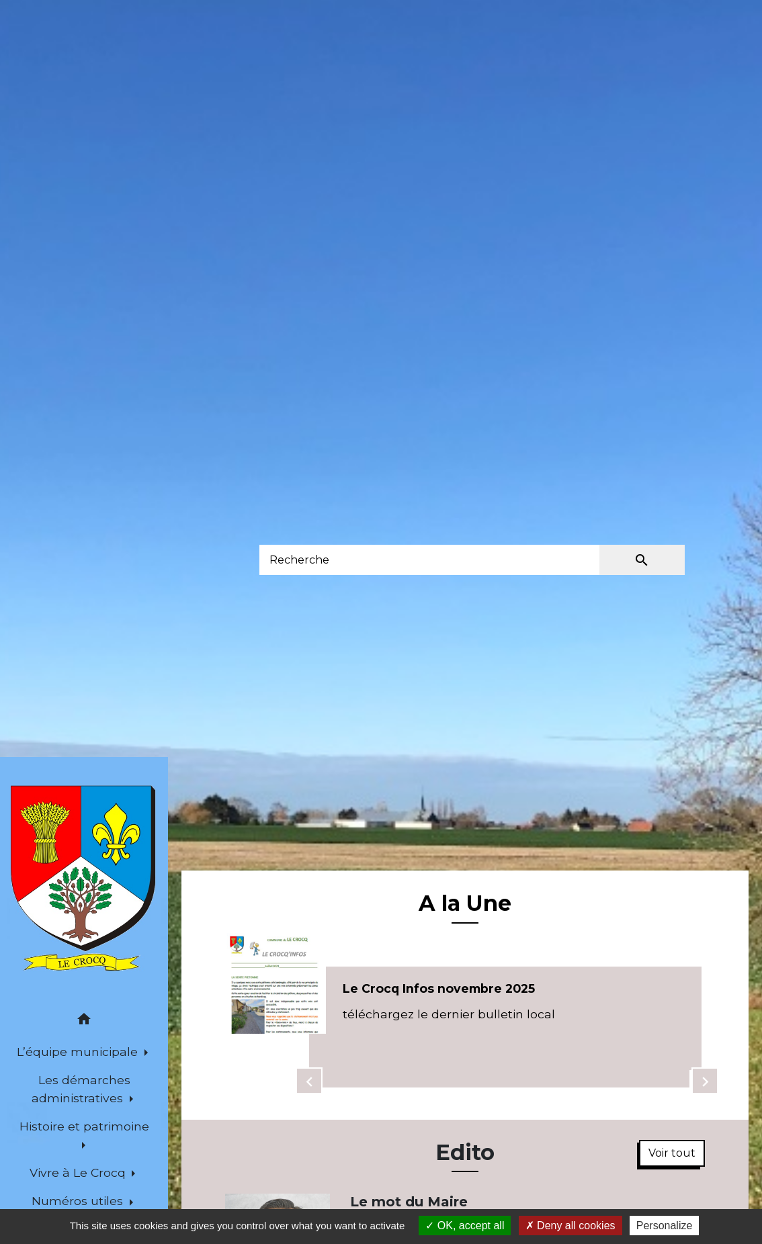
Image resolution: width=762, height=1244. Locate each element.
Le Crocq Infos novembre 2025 (439, 988)
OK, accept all (464, 1225)
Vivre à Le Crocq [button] (79, 1172)
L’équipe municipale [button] (79, 1052)
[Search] (429, 560)
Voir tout (671, 1153)
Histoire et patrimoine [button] (84, 1126)
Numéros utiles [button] (79, 1201)
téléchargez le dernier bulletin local (449, 1014)
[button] (84, 1021)
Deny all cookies (570, 1225)
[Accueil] (84, 879)
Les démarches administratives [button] (81, 1088)
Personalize (664, 1225)
